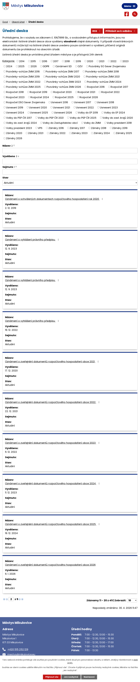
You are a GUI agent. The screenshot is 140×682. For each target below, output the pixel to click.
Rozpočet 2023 (15, 97)
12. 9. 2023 (11, 248)
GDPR (46, 66)
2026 (34, 66)
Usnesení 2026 (63, 112)
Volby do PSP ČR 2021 (51, 117)
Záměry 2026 (14, 138)
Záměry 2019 (119, 128)
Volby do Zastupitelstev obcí (60, 123)
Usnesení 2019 (14, 107)
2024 (9, 66)
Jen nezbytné (71, 677)
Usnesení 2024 (15, 112)
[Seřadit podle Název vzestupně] (14, 145)
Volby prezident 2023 (19, 128)
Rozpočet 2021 (86, 92)
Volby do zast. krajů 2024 (21, 123)
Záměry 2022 (57, 133)
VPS (40, 128)
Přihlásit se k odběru (121, 31)
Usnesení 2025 (39, 112)
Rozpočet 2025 (64, 97)
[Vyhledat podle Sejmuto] (70, 172)
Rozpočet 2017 (119, 87)
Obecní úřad (18, 22)
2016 (44, 61)
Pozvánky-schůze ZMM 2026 (64, 87)
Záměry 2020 (14, 133)
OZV (80, 66)
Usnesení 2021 (61, 107)
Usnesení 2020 (38, 107)
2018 (67, 61)
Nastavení (89, 677)
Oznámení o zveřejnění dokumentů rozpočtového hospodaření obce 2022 (53, 402)
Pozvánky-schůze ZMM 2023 (63, 81)
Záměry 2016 (56, 128)
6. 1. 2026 (10, 574)
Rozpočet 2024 (39, 97)
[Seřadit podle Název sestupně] (14, 146)
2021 (101, 61)
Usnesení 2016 (59, 102)
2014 (21, 61)
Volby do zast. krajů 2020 (117, 117)
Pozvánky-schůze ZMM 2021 (103, 76)
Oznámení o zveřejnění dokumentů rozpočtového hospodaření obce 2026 (50, 564)
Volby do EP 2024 (114, 112)
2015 (33, 61)
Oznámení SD (63, 66)
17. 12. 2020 (11, 370)
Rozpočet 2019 (38, 92)
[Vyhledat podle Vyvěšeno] (70, 161)
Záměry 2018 (98, 128)
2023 (125, 61)
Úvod (5, 22)
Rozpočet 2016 (96, 87)
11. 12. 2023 (11, 492)
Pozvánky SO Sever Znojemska (107, 66)
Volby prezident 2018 (119, 123)
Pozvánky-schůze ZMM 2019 (23, 76)
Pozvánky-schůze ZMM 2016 (23, 71)
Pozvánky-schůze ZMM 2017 (62, 71)
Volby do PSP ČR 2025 (83, 117)
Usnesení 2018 (105, 102)
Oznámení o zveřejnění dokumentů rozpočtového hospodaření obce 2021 (52, 361)
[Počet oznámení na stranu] (132, 600)
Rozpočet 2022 (110, 92)
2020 (90, 61)
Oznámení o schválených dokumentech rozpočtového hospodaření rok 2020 (54, 199)
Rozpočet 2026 (89, 97)
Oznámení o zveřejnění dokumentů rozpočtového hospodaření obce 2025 (53, 524)
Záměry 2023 (80, 133)
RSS (96, 31)
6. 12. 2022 (11, 452)
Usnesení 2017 (82, 102)
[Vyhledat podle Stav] (70, 182)
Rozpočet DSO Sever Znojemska (25, 102)
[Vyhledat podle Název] (70, 150)
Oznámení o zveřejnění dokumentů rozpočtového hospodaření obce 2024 (53, 483)
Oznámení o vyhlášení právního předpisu (32, 239)
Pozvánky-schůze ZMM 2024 (104, 81)
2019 (78, 61)
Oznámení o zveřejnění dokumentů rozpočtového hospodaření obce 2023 (53, 443)
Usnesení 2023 (109, 107)
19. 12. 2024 (11, 533)
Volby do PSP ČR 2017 (19, 117)
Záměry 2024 (102, 133)
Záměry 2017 (77, 128)
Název (7, 145)
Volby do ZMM (92, 123)
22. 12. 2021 (11, 411)
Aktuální (10, 222)
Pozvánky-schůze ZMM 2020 (63, 76)
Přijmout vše (51, 677)
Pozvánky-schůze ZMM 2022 (23, 81)
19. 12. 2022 (11, 330)
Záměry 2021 (35, 133)
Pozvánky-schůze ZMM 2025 (23, 87)
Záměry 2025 (124, 133)
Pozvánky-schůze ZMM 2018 (102, 71)
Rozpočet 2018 (15, 92)
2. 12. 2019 (10, 208)
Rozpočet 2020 (62, 92)
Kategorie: (8, 61)
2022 (113, 61)
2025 (21, 66)
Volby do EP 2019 (88, 112)
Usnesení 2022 (85, 107)
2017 (55, 61)
